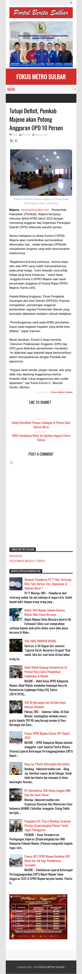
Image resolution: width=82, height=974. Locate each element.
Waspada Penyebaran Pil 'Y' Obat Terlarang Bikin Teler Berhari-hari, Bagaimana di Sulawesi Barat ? (47, 583)
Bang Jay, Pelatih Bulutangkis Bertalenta (47, 764)
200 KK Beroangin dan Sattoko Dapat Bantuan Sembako (45, 704)
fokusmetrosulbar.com (35, 209)
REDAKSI (15, 556)
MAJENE (26, 134)
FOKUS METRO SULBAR (41, 76)
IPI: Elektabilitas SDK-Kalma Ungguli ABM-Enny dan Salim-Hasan (48, 792)
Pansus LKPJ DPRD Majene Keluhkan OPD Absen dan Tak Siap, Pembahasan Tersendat (47, 860)
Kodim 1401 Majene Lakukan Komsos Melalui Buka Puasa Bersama (44, 612)
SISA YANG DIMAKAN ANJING (40, 641)
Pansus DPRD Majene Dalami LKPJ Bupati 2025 (47, 735)
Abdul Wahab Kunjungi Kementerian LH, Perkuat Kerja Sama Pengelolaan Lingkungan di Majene (46, 671)
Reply (15, 134)
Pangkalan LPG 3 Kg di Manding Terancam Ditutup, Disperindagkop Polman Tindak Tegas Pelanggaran (47, 825)
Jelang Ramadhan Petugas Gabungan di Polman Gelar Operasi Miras (41, 424)
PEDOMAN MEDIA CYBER (27, 561)
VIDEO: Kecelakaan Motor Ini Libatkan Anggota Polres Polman (41, 437)
